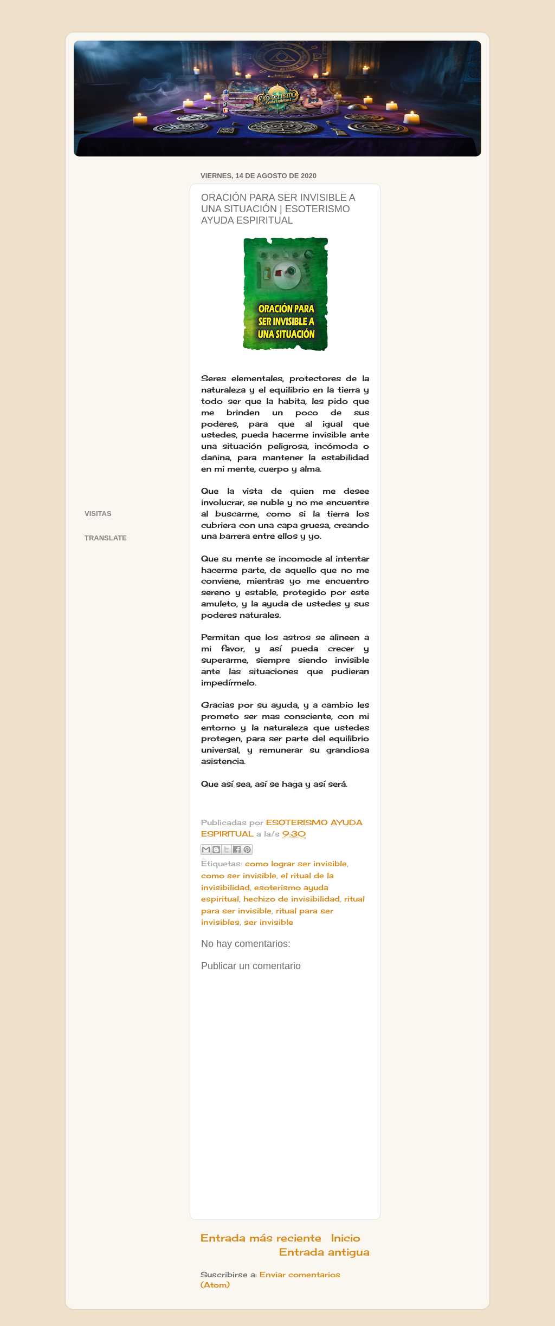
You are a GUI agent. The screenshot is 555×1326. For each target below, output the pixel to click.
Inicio (345, 1237)
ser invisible (268, 922)
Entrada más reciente (261, 1237)
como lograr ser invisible (296, 863)
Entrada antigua (324, 1251)
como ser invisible (238, 875)
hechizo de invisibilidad (291, 898)
